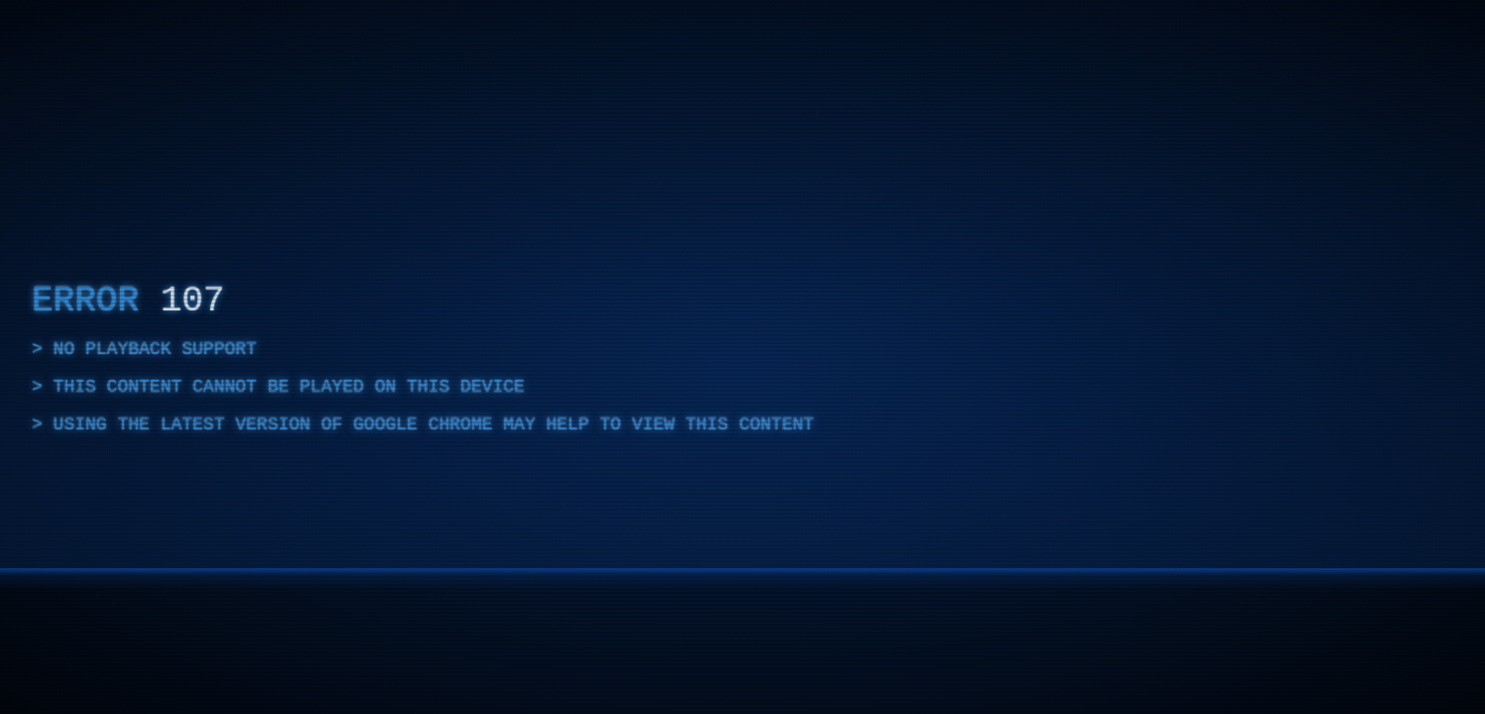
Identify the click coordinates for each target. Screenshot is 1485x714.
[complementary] (742, 357)
